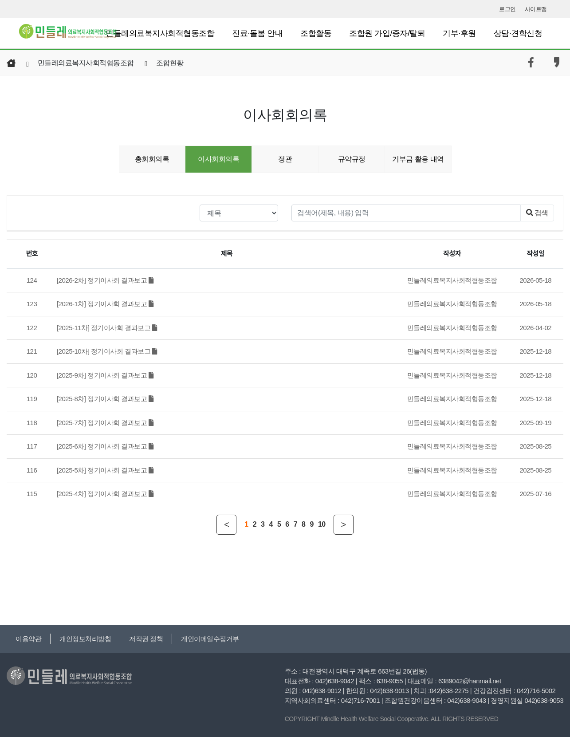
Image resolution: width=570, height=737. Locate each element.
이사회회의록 (218, 159)
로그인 (507, 9)
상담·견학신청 (518, 33)
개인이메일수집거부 (210, 638)
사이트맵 (536, 9)
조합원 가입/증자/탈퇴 (387, 33)
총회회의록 (152, 159)
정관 (285, 159)
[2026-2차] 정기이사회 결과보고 (105, 280)
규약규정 (352, 159)
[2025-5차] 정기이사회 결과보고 (105, 470)
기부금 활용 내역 (418, 159)
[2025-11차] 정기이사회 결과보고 (107, 327)
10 (322, 524)
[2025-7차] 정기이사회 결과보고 (105, 422)
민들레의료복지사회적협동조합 (160, 33)
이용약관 (28, 638)
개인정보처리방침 (85, 638)
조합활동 (315, 33)
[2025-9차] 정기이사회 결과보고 (105, 375)
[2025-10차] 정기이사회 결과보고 (107, 351)
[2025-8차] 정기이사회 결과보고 (105, 398)
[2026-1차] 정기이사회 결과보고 (105, 303)
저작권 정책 (146, 638)
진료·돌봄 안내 (257, 33)
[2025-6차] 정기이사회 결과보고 (105, 446)
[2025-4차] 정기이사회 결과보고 (105, 493)
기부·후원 (459, 33)
